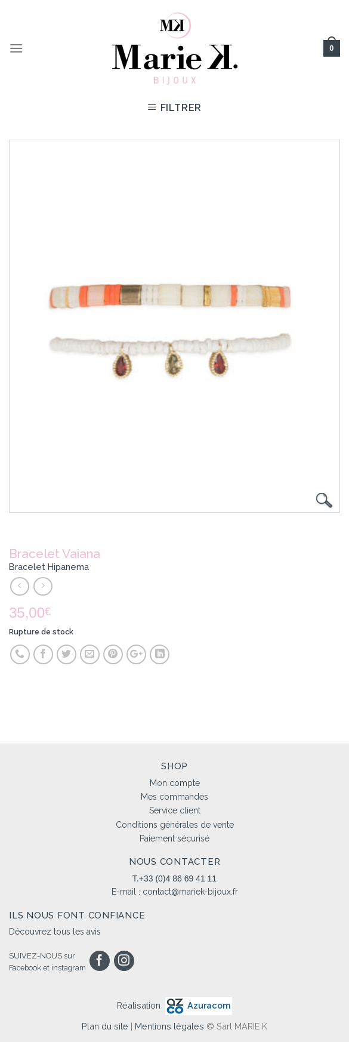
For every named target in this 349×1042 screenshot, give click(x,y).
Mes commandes (174, 796)
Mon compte (175, 783)
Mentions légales (169, 1026)
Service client (174, 810)
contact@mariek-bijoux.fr (190, 891)
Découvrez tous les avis (55, 931)
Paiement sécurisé (174, 838)
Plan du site (105, 1026)
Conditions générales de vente (175, 825)
